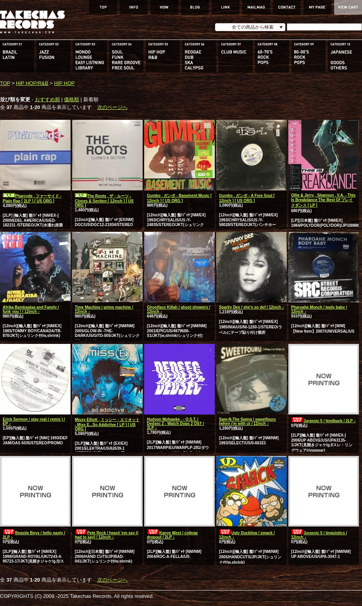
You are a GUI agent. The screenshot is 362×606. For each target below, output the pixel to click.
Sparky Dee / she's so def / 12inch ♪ (251, 307)
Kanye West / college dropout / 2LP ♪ (172, 535)
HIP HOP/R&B (32, 83)
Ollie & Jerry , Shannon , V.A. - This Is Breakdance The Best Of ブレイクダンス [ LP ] (323, 200)
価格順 (71, 99)
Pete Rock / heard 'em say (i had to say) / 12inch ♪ (106, 535)
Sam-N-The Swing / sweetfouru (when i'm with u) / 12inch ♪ (247, 421)
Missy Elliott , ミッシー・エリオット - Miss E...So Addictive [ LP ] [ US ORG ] (107, 424)
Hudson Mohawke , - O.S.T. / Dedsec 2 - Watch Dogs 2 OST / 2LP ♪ (175, 423)
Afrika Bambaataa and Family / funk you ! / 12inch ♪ (31, 309)
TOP (5, 83)
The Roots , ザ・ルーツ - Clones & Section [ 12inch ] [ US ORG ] (104, 200)
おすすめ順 (47, 99)
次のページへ (112, 107)
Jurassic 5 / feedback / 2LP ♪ (323, 421)
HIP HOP (64, 83)
